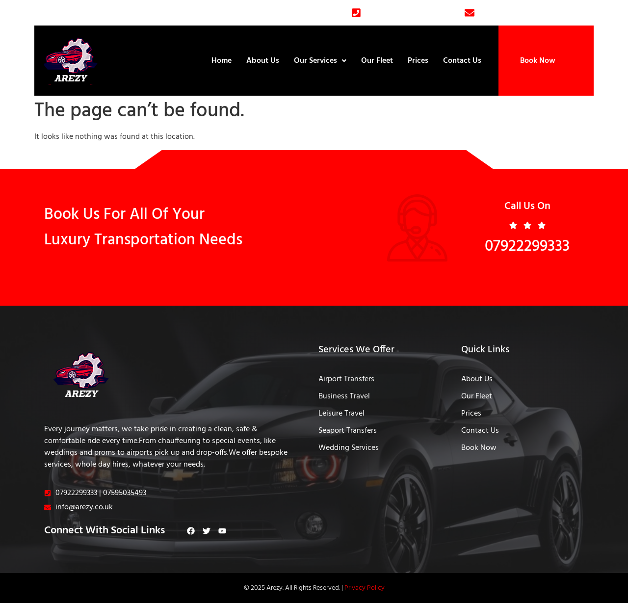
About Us (262, 60)
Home (221, 60)
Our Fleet (377, 60)
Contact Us (462, 60)
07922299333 (527, 246)
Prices (418, 60)
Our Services (320, 60)
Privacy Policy (364, 588)
